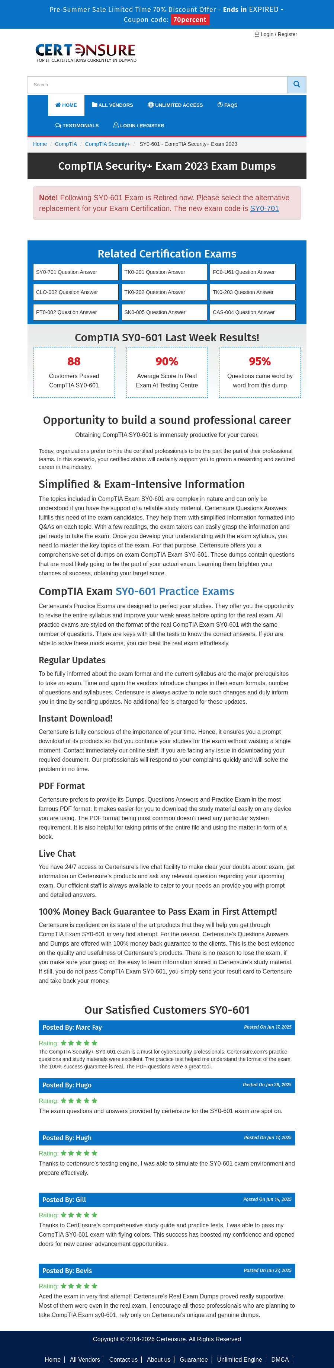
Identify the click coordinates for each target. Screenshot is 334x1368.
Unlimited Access (175, 105)
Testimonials (77, 125)
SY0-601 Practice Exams (175, 591)
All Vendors (112, 105)
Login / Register (276, 34)
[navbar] (42, 101)
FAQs (227, 105)
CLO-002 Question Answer (67, 292)
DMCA (280, 1359)
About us (158, 1359)
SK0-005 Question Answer (155, 312)
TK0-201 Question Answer (155, 272)
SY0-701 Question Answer (66, 272)
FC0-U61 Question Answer (244, 272)
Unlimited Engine (239, 1359)
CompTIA (66, 144)
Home (66, 105)
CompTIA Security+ (107, 144)
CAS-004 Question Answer (244, 312)
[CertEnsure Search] (296, 84)
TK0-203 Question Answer (243, 292)
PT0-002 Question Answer (66, 312)
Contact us (123, 1359)
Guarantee (194, 1359)
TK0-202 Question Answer (155, 292)
